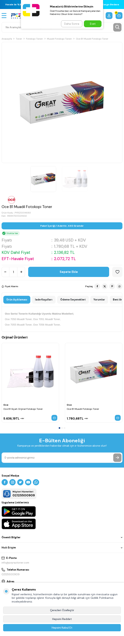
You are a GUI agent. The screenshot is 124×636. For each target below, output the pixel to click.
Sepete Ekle (69, 272)
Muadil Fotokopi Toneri (59, 38)
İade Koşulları (43, 299)
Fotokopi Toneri (34, 38)
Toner (19, 38)
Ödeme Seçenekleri (73, 299)
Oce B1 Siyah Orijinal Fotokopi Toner (23, 409)
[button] (59, 428)
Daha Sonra (71, 23)
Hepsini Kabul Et (62, 627)
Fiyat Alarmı (10, 286)
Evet (93, 23)
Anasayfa (7, 38)
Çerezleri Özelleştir (62, 610)
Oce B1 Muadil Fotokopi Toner (83, 409)
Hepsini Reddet (62, 619)
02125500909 (11, 574)
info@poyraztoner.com (15, 562)
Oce (5, 404)
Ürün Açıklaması (16, 299)
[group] (62, 102)
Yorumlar (99, 299)
